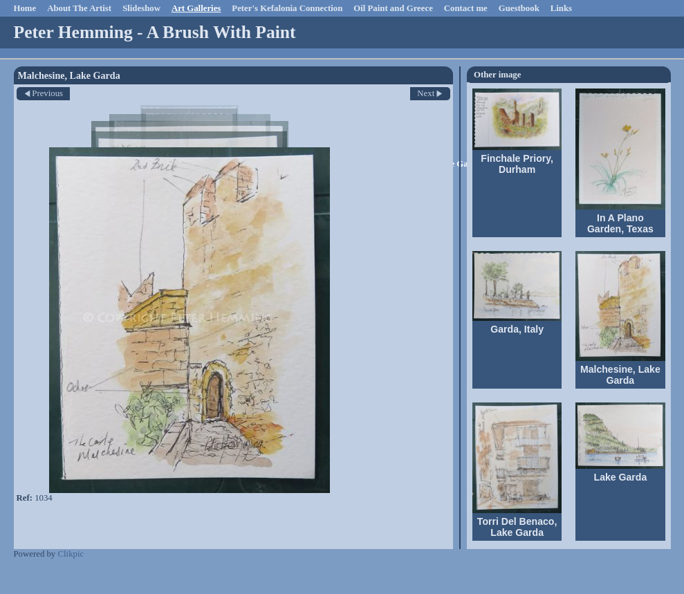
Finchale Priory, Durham (517, 164)
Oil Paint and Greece (393, 8)
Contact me (466, 8)
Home (25, 8)
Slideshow (141, 8)
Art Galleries (196, 8)
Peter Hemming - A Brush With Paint (155, 32)
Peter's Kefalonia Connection (287, 8)
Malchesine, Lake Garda (620, 375)
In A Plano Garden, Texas (620, 223)
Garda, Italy (517, 329)
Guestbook (519, 8)
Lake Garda (620, 477)
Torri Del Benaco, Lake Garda (517, 527)
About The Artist (79, 8)
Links (561, 8)
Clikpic (70, 554)
